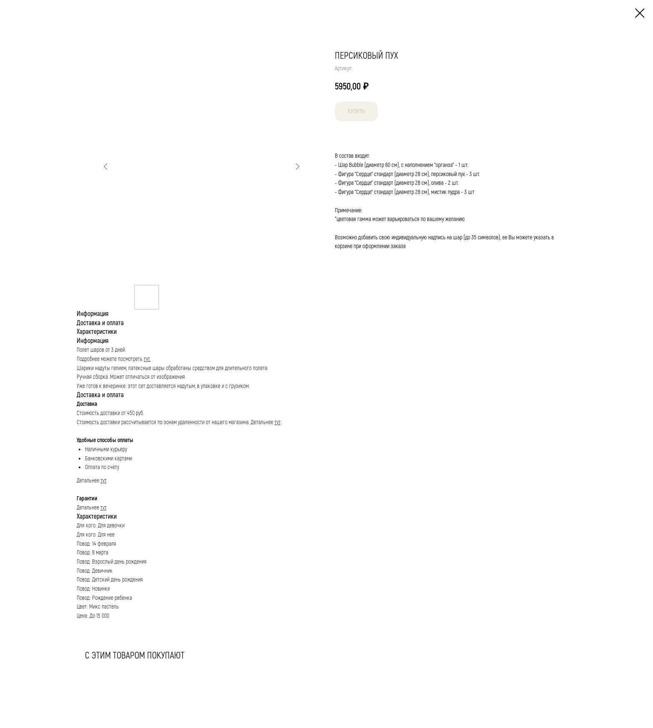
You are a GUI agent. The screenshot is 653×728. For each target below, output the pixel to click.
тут (277, 422)
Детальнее (262, 422)
